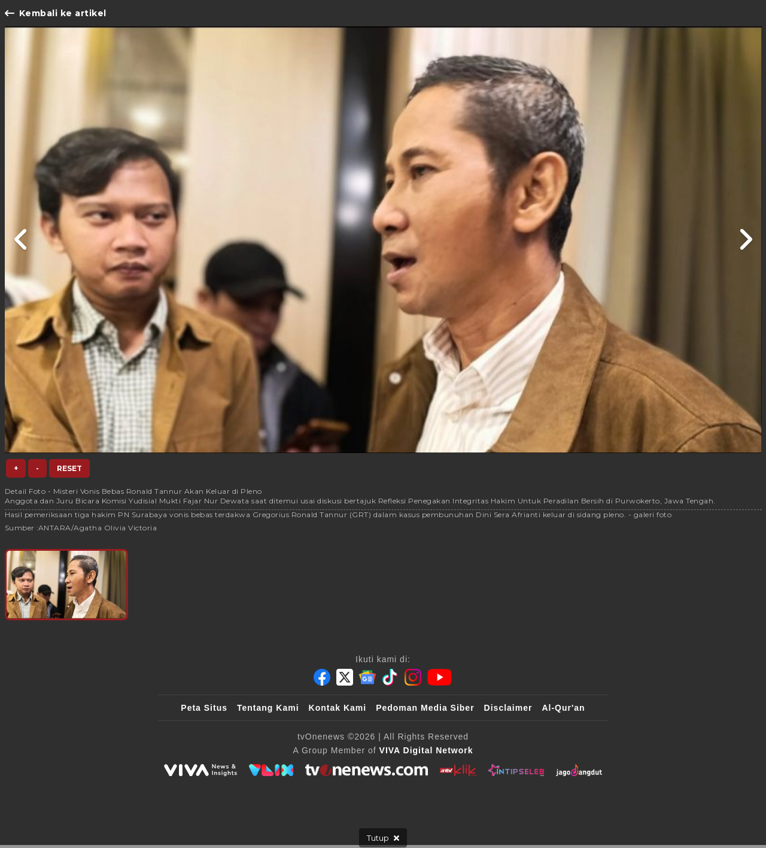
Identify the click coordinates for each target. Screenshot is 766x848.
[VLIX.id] (271, 770)
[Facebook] (322, 677)
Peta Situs (204, 708)
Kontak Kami (338, 708)
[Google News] (367, 677)
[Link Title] (21, 239)
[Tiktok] (390, 677)
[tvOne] (366, 770)
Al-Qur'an (563, 708)
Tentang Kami (268, 708)
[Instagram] (413, 677)
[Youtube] (439, 677)
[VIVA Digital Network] (426, 750)
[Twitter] (344, 677)
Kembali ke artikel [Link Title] (56, 13)
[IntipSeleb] (516, 770)
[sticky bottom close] (383, 837)
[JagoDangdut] (579, 770)
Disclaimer (508, 708)
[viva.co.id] (200, 770)
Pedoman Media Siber (425, 708)
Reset (69, 468)
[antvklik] (458, 770)
